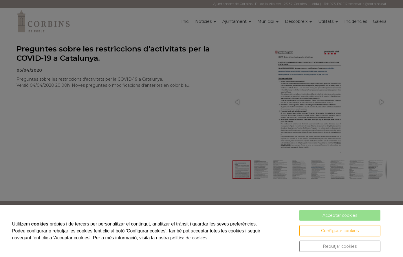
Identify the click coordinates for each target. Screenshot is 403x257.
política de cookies (188, 238)
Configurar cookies (340, 230)
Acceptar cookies (340, 215)
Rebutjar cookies (340, 246)
